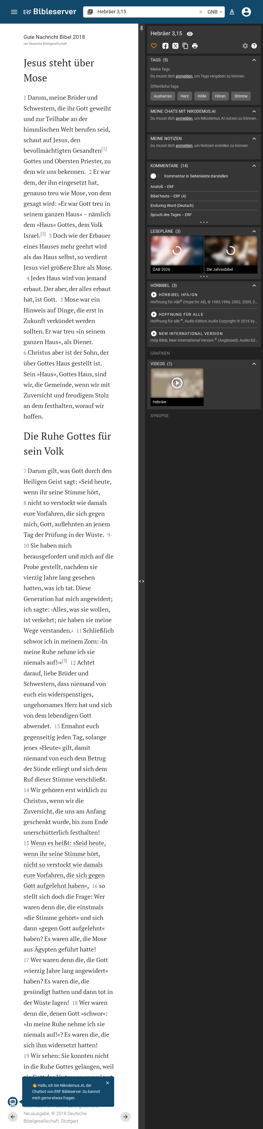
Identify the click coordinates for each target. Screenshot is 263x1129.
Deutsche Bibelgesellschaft (48, 44)
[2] (43, 234)
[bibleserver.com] (50, 12)
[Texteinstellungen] (232, 11)
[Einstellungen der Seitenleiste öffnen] (245, 45)
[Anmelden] (246, 11)
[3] (64, 661)
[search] (147, 11)
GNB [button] (216, 12)
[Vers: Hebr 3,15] (189, 33)
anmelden (184, 76)
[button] (14, 12)
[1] (104, 149)
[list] (204, 200)
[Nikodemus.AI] (13, 1102)
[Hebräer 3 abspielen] (204, 295)
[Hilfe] (254, 45)
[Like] (153, 45)
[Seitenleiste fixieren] (141, 29)
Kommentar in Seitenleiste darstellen (196, 176)
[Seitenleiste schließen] (141, 581)
